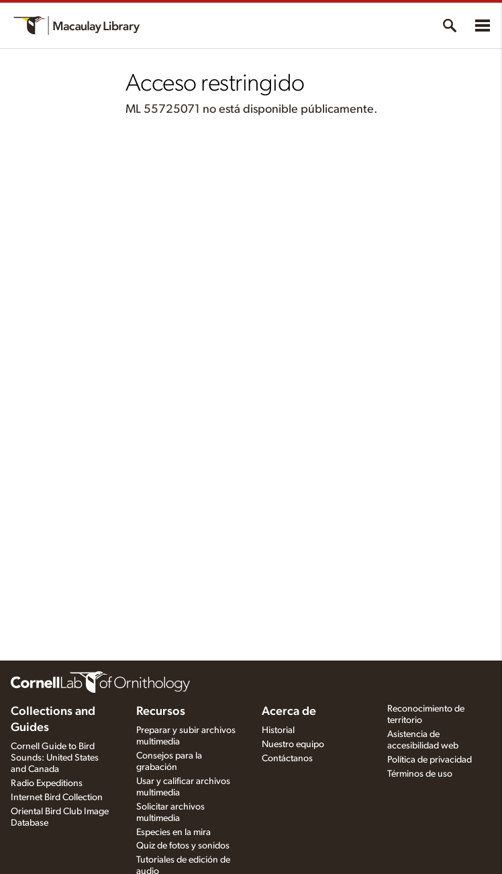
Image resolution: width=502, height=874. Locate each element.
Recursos (160, 712)
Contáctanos (287, 758)
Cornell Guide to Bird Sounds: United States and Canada (55, 758)
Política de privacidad (429, 760)
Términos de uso (419, 774)
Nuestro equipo (293, 744)
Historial (278, 730)
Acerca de (289, 712)
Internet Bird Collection (57, 797)
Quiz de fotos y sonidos (183, 846)
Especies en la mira (173, 832)
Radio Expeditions (47, 783)
